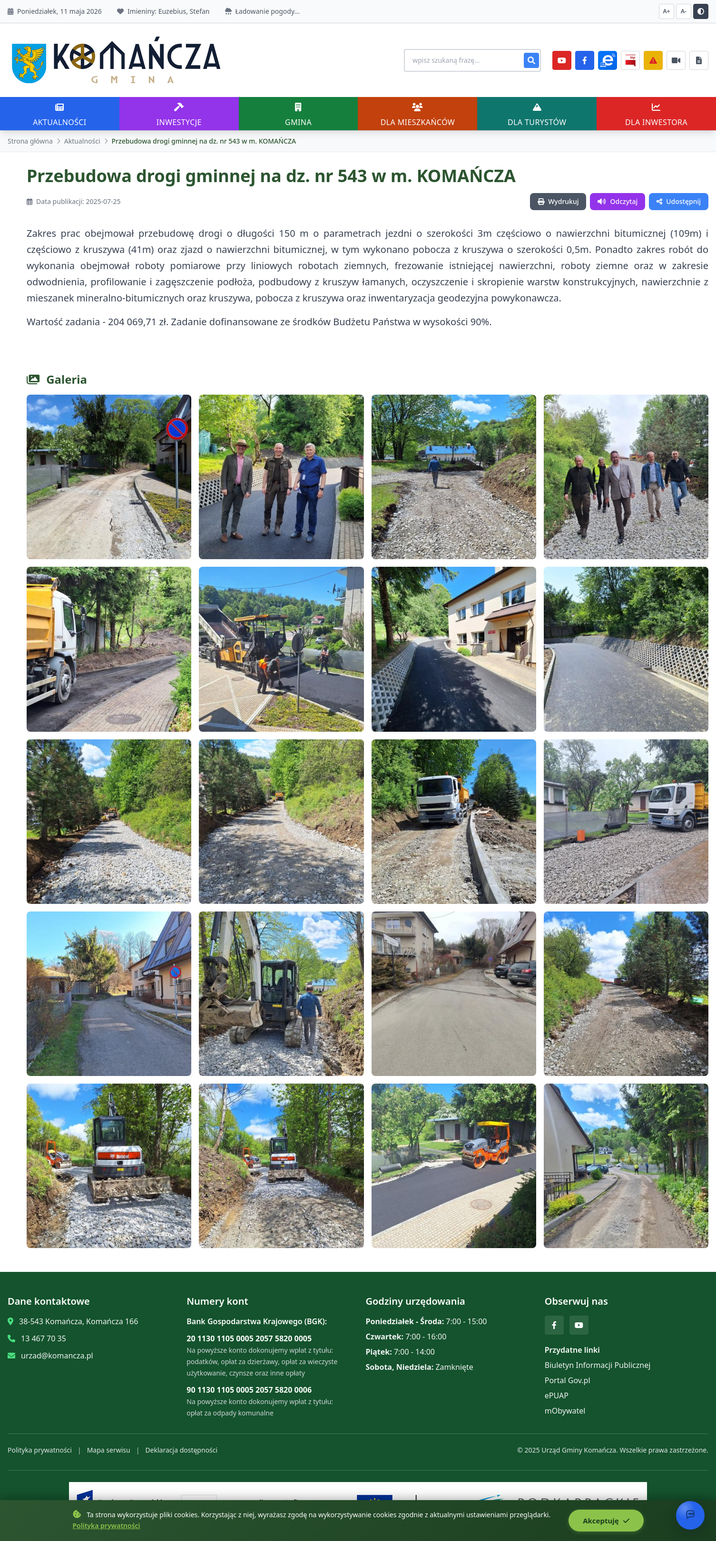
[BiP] (630, 60)
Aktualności (82, 140)
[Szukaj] (531, 60)
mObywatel (565, 1410)
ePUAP (557, 1395)
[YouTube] (561, 60)
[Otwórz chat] (690, 1515)
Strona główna (30, 140)
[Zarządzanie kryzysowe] (653, 60)
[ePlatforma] (607, 60)
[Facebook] (584, 60)
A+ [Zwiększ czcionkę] (666, 11)
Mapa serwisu (108, 1449)
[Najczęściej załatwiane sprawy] (676, 60)
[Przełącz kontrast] (700, 11)
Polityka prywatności (40, 1449)
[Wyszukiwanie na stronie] (472, 60)
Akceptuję (606, 1520)
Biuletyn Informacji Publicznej (598, 1365)
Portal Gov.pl (567, 1380)
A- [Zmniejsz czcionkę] (684, 11)
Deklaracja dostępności (181, 1449)
